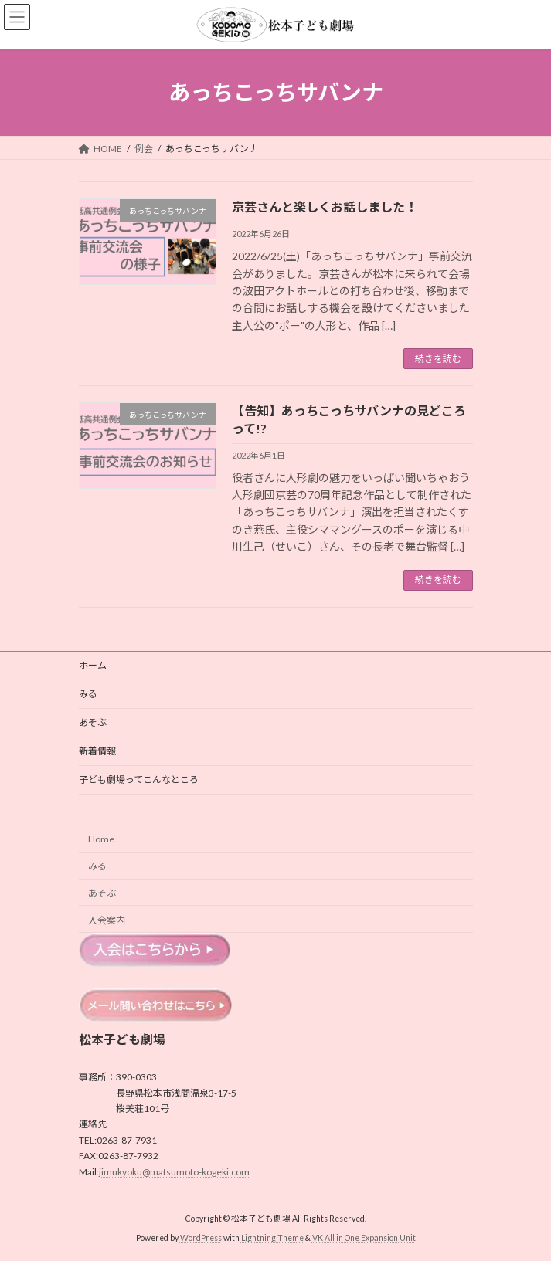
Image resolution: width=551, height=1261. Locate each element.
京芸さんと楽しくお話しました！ (324, 206)
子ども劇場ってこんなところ (139, 779)
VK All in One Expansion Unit (364, 1237)
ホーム (93, 665)
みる (88, 694)
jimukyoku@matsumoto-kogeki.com (174, 1171)
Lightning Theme (272, 1237)
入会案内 (106, 919)
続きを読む (438, 358)
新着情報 (97, 751)
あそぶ (93, 722)
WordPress (201, 1237)
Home (101, 839)
